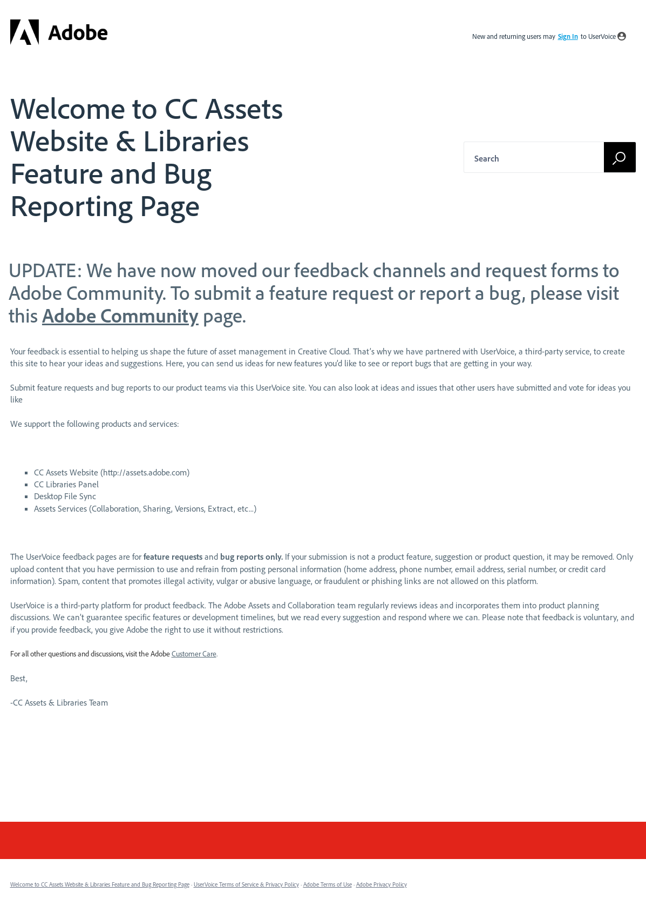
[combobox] (544, 157)
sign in (568, 36)
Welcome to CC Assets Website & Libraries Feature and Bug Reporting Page (99, 884)
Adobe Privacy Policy (381, 884)
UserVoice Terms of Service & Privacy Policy (246, 884)
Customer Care (194, 654)
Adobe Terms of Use (327, 884)
